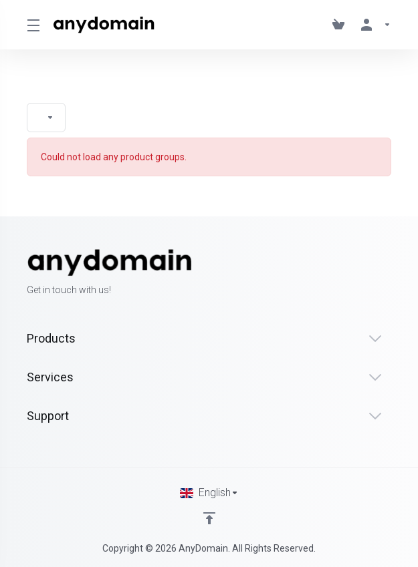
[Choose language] (209, 493)
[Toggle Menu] (31, 24)
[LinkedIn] (391, 273)
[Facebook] (348, 273)
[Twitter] (370, 273)
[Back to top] (209, 518)
